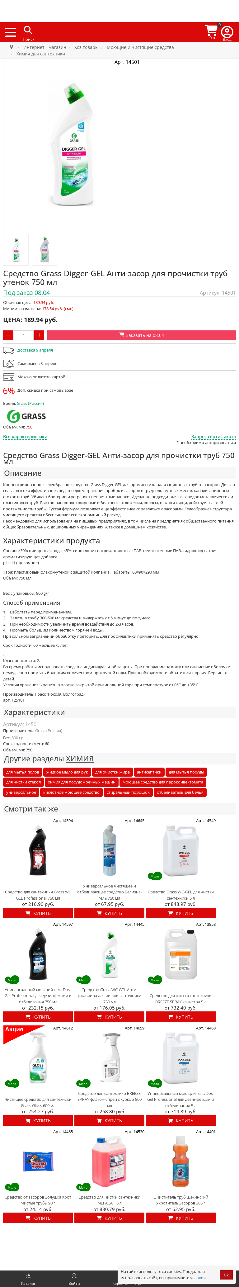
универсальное (21, 792)
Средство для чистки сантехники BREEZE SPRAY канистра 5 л (181, 999)
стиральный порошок (128, 792)
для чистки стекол (23, 782)
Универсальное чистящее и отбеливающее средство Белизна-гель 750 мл (109, 892)
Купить (38, 913)
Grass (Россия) (30, 403)
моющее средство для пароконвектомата (163, 782)
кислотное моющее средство (71, 792)
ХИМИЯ (80, 758)
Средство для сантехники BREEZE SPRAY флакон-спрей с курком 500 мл (109, 1099)
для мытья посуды (186, 772)
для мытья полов (22, 772)
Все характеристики (25, 436)
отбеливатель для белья (180, 792)
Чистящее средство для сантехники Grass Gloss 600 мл (38, 1102)
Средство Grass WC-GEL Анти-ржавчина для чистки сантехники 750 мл (109, 996)
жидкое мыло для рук (67, 772)
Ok (226, 1275)
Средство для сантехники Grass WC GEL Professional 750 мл (38, 895)
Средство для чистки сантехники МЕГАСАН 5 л (109, 1200)
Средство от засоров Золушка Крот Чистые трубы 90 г (38, 1200)
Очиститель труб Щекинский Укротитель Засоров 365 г (180, 1200)
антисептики (149, 772)
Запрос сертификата (213, 436)
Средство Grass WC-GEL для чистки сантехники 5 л (181, 895)
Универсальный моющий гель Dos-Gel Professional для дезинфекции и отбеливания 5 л (180, 1099)
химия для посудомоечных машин (81, 782)
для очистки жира (112, 772)
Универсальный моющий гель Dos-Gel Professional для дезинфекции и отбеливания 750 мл (38, 996)
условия (198, 1277)
